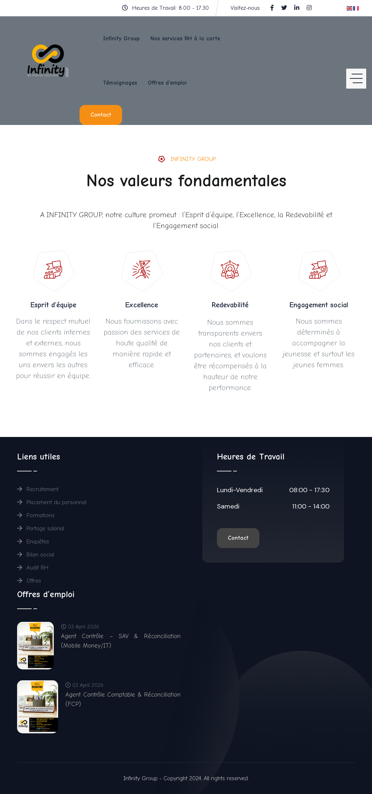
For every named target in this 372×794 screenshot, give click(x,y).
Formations (35, 515)
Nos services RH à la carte (185, 38)
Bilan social (35, 554)
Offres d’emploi (167, 83)
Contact (100, 115)
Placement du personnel (51, 502)
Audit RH (33, 567)
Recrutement (37, 489)
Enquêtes (33, 541)
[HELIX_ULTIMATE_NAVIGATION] (356, 71)
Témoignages (120, 83)
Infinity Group (121, 38)
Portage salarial (40, 528)
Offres (29, 581)
